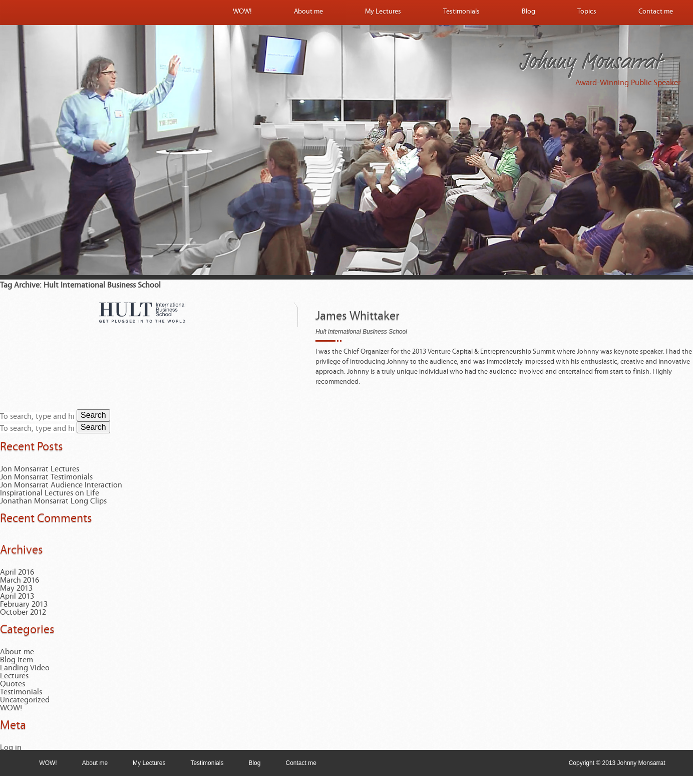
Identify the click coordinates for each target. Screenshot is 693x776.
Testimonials (461, 12)
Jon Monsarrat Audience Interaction (61, 484)
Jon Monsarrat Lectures (39, 468)
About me (308, 12)
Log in (11, 747)
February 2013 (24, 604)
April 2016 (17, 572)
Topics (586, 12)
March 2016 (19, 580)
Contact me (655, 12)
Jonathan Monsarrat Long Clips (53, 500)
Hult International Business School (361, 331)
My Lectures (383, 12)
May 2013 (16, 588)
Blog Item (16, 659)
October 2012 (23, 612)
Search (93, 415)
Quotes (12, 683)
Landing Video (25, 667)
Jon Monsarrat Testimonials (46, 476)
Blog (528, 12)
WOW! (242, 12)
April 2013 (17, 596)
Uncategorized (25, 699)
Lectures (14, 675)
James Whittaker (357, 316)
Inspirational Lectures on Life (49, 492)
